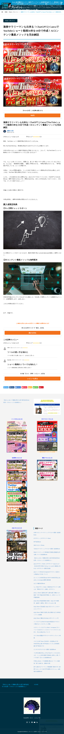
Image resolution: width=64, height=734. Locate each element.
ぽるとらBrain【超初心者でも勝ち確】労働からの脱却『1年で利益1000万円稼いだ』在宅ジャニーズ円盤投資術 (47, 595)
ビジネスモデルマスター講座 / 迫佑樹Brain (45, 649)
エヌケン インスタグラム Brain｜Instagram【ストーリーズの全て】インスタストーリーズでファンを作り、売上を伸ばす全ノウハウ (47, 630)
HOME (36, 684)
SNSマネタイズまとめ (47, 419)
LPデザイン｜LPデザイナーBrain (42, 538)
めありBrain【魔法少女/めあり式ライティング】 (46, 618)
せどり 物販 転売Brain (39, 583)
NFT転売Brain (37, 541)
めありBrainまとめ (17, 528)
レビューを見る (32, 378)
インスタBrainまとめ (16, 419)
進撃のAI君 (10, 130)
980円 (32, 115)
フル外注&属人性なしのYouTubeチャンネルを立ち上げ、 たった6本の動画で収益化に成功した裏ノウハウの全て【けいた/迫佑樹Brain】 (47, 655)
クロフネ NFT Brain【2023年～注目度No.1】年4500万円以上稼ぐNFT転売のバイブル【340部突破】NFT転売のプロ (46, 644)
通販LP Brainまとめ (47, 457)
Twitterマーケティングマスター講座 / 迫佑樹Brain (47, 548)
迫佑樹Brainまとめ (17, 457)
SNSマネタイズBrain (39, 545)
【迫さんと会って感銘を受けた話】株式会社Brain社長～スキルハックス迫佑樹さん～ (15, 685)
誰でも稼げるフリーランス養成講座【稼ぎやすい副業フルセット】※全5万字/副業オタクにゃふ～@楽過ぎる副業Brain (47, 669)
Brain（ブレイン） (10, 20)
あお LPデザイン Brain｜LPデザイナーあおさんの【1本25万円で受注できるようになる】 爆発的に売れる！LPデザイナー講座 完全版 (47, 566)
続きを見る (32, 333)
